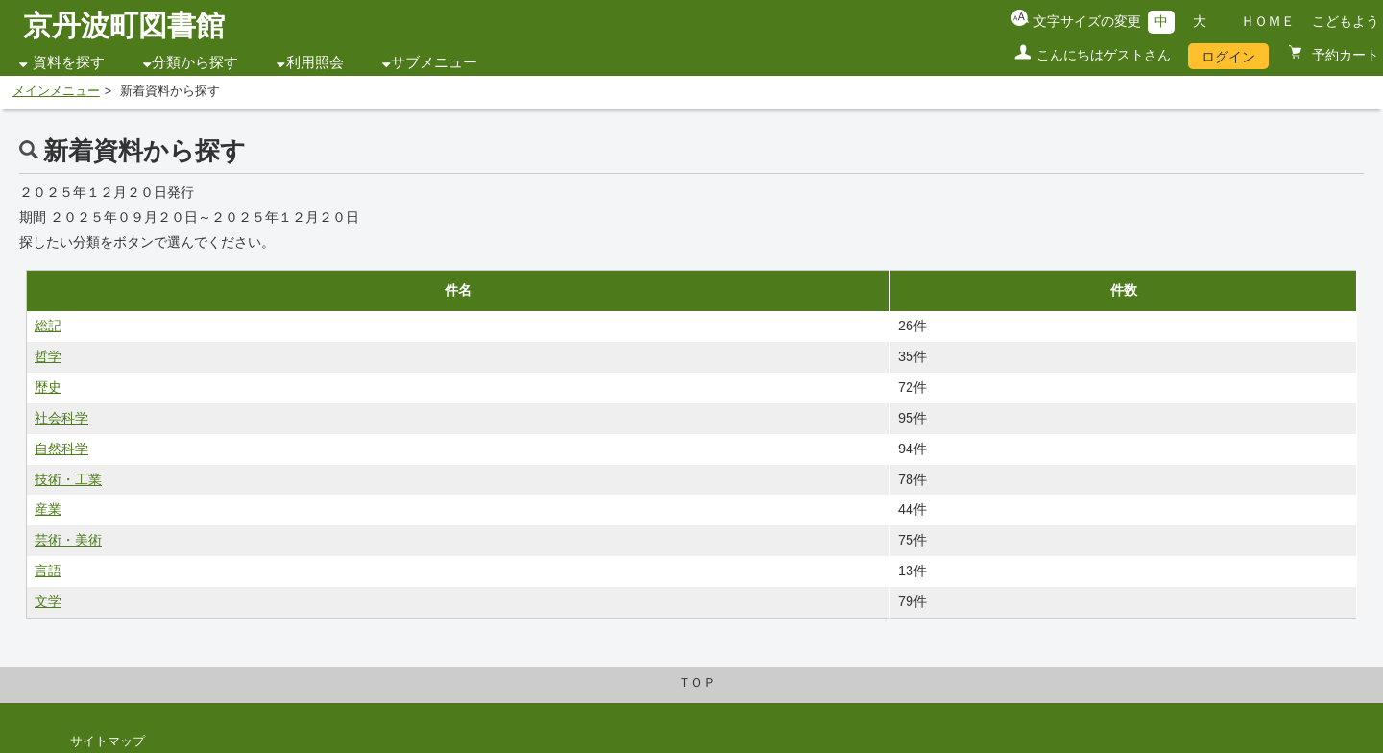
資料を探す (69, 62)
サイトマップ (107, 741)
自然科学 (61, 448)
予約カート (1343, 54)
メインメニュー (56, 91)
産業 (48, 509)
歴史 (48, 387)
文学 (48, 601)
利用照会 (315, 62)
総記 (48, 325)
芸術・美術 (68, 539)
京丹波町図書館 (124, 25)
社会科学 (61, 417)
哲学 (48, 356)
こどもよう (1345, 21)
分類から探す (195, 62)
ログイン (1228, 56)
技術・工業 (68, 479)
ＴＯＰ (697, 683)
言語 (48, 570)
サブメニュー (434, 62)
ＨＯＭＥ (1268, 21)
